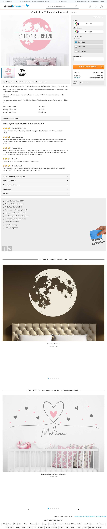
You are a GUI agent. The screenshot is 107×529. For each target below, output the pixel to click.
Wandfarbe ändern (98, 24)
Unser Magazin (98, 456)
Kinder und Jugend (54, 11)
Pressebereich (61, 451)
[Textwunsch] (88, 66)
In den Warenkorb (91, 74)
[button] (48, 305)
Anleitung (98, 449)
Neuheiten (100, 11)
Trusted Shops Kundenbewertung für (39, 470)
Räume (5, 11)
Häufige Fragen (45, 447)
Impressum (60, 458)
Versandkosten (45, 458)
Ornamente (78, 11)
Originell (89, 11)
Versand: (77, 84)
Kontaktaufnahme (46, 451)
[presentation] (28, 412)
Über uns (59, 447)
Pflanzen (29, 11)
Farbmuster (44, 454)
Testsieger (61, 468)
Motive (67, 11)
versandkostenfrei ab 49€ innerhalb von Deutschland (90, 418)
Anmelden (19, 459)
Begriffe (40, 11)
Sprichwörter (17, 11)
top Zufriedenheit (63, 1)
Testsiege (59, 454)
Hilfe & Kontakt (8, 1)
